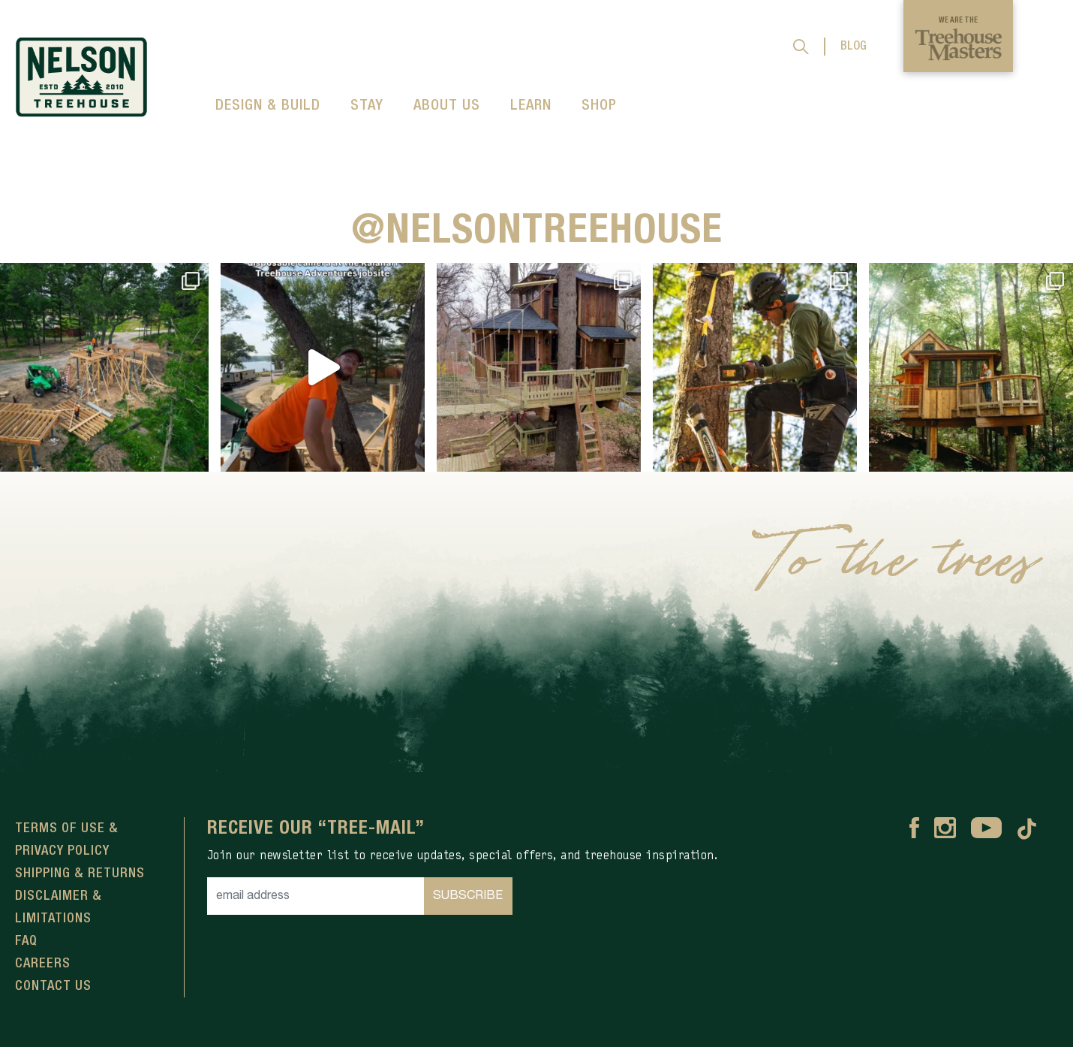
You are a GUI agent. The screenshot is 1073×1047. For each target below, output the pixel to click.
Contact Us (53, 986)
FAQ (26, 941)
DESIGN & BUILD (267, 106)
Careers (43, 964)
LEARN (531, 106)
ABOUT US (446, 106)
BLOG (853, 46)
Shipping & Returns (80, 873)
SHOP (599, 106)
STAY (366, 106)
